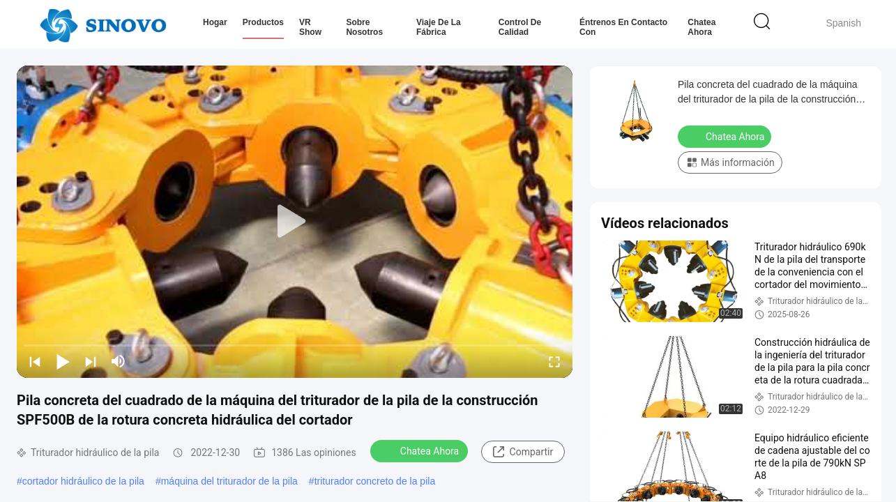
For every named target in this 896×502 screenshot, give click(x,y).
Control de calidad (520, 27)
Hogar (215, 22)
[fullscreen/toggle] (554, 361)
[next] (91, 361)
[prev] (35, 361)
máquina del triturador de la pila (229, 481)
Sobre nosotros (364, 27)
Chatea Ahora (701, 27)
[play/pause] (63, 361)
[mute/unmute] (118, 361)
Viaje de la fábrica (438, 27)
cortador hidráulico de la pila (83, 481)
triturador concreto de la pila (375, 481)
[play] (295, 221)
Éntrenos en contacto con (623, 27)
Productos (263, 22)
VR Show (310, 27)
